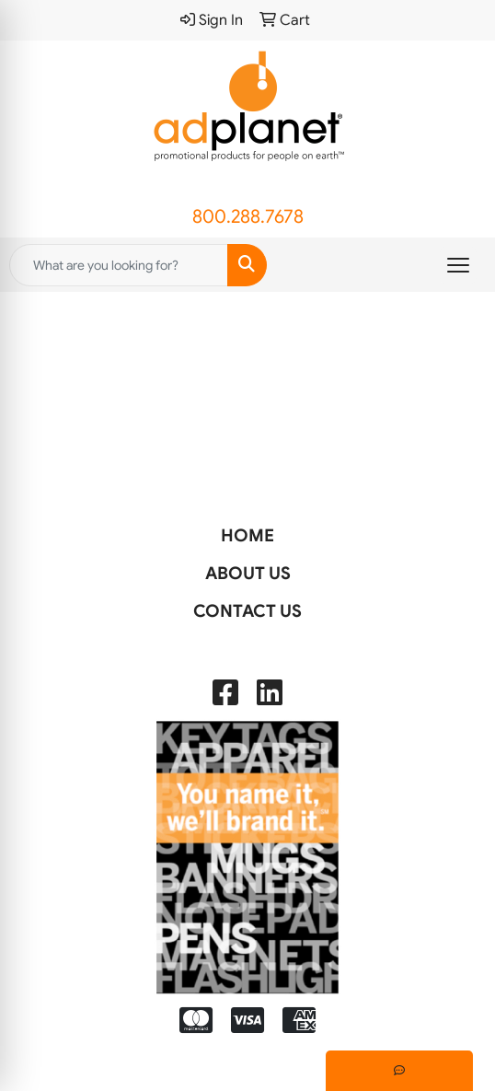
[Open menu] (458, 265)
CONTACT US (247, 610)
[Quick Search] (118, 265)
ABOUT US (248, 573)
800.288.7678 (248, 216)
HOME (247, 535)
